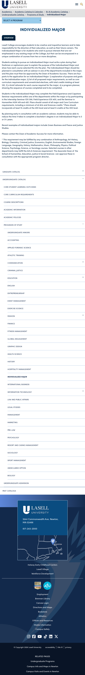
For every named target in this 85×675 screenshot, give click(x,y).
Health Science (15, 354)
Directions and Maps (42, 607)
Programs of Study (35, 14)
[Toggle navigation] (76, 4)
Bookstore (42, 611)
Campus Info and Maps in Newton (42, 666)
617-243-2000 (30, 528)
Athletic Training (16, 255)
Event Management (17, 301)
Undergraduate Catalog (13, 14)
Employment (42, 594)
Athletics (42, 616)
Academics (7, 11)
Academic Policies (12, 217)
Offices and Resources (42, 620)
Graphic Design (15, 346)
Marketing (13, 422)
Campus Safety (42, 629)
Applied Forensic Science (19, 247)
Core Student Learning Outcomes (20, 187)
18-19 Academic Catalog (57, 11)
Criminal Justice (15, 270)
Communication (46, 262)
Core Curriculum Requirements (19, 194)
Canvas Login (42, 603)
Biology (11, 475)
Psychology (13, 437)
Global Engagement (17, 339)
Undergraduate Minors (19, 232)
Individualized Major (56, 14)
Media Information (42, 624)
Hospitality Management (19, 369)
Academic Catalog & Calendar (29, 11)
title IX (60, 647)
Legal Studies (14, 407)
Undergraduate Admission (16, 483)
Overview (8, 37)
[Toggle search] (81, 4)
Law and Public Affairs (18, 399)
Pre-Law (11, 430)
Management (14, 414)
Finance (11, 323)
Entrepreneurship (16, 293)
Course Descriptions (13, 202)
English (11, 285)
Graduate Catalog (44, 171)
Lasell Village (43, 569)
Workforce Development (42, 573)
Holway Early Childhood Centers (42, 564)
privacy (68, 647)
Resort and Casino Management (23, 445)
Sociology (13, 452)
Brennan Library (42, 598)
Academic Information (14, 209)
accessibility (50, 647)
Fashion (46, 315)
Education (46, 277)
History (11, 361)
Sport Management (17, 460)
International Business (18, 384)
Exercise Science (15, 308)
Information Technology (46, 391)
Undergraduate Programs (42, 661)
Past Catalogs (9, 490)
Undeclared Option (17, 468)
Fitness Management (17, 331)
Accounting (13, 240)
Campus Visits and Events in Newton (42, 671)
